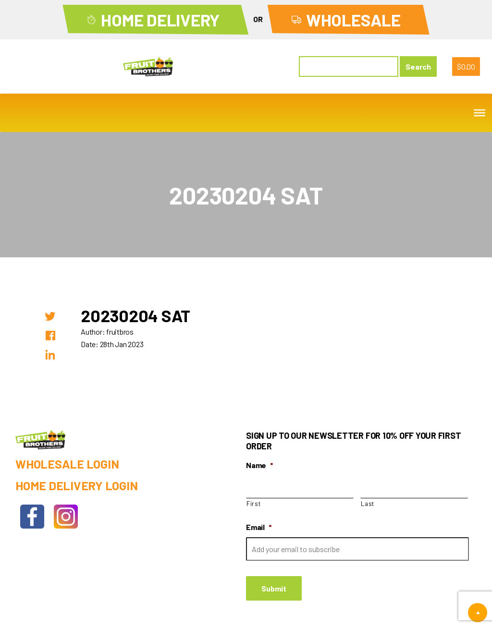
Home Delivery (160, 20)
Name (259, 465)
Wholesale (353, 20)
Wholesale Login (67, 464)
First (253, 503)
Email (259, 526)
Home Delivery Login (76, 485)
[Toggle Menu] (479, 112)
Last (367, 503)
